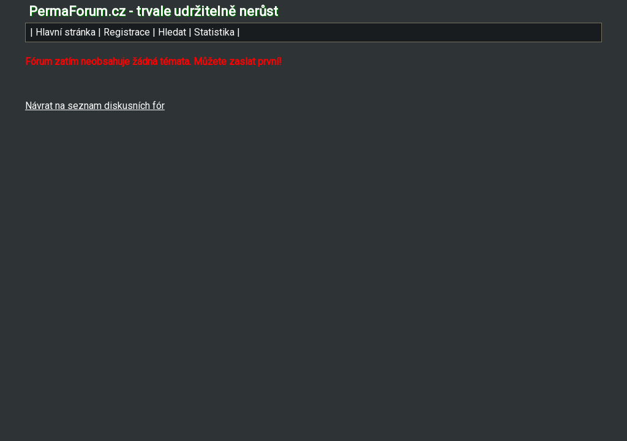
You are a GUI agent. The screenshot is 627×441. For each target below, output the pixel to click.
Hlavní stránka (66, 32)
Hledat (172, 32)
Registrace (126, 32)
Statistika (214, 32)
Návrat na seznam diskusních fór (95, 105)
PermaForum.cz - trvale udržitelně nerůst (153, 11)
